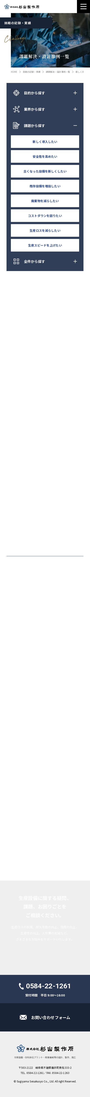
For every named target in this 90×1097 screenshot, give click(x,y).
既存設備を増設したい (45, 186)
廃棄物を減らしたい (45, 201)
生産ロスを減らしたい (45, 231)
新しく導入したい (45, 142)
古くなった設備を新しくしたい (45, 171)
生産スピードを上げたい (45, 245)
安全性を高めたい (45, 157)
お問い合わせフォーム (50, 1017)
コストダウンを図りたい (45, 216)
